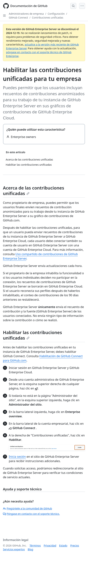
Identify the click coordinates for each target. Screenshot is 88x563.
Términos (35, 545)
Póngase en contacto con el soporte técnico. (31, 513)
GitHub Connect (18, 17)
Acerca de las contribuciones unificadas (33, 190)
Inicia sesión (17, 457)
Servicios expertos (14, 549)
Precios (74, 545)
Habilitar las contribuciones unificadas (32, 335)
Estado (63, 545)
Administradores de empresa (26, 13)
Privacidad (50, 545)
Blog (30, 549)
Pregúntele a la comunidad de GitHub (27, 508)
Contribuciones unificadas (47, 17)
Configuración (56, 13)
